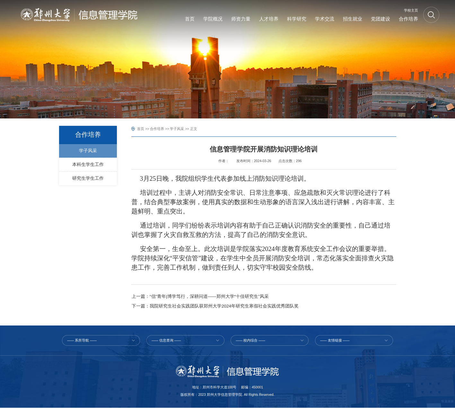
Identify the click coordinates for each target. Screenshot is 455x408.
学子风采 (177, 129)
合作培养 (157, 129)
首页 (140, 129)
